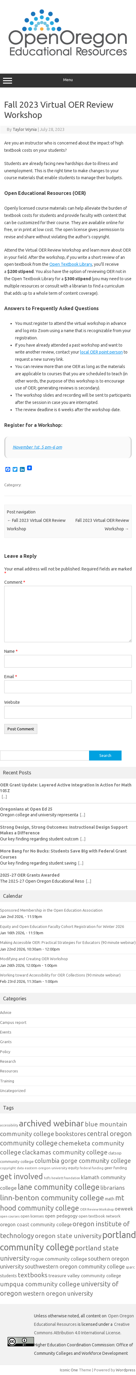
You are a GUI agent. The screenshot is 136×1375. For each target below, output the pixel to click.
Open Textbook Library (70, 264)
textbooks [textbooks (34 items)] (33, 1274)
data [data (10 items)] (20, 1168)
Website (12, 702)
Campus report (13, 1022)
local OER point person (101, 352)
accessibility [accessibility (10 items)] (9, 1125)
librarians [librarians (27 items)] (112, 1187)
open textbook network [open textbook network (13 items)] (100, 1216)
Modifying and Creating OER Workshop (34, 959)
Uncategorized (13, 1090)
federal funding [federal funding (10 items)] (92, 1168)
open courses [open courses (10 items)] (10, 1216)
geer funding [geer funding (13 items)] (115, 1168)
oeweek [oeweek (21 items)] (124, 1208)
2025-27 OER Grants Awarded (30, 875)
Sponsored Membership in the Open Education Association (51, 910)
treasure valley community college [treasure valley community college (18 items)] (84, 1275)
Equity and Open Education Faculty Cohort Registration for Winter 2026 (62, 926)
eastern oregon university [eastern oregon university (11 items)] (46, 1168)
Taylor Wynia (25, 129)
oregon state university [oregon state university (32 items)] (68, 1235)
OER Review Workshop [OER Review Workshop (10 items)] (97, 1209)
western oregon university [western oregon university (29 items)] (58, 1293)
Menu (68, 81)
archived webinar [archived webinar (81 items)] (51, 1123)
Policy (5, 1052)
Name (11, 651)
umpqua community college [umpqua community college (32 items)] (40, 1284)
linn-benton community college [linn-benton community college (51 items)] (52, 1197)
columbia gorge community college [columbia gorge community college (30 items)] (83, 1160)
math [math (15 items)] (109, 1198)
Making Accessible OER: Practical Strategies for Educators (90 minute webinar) (68, 942)
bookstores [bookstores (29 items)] (70, 1134)
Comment (14, 582)
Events (5, 1032)
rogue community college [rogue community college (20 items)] (58, 1259)
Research (8, 1061)
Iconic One (69, 1370)
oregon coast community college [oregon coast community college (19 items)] (36, 1224)
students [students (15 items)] (8, 1275)
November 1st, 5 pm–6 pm (37, 447)
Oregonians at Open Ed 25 (26, 809)
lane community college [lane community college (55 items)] (59, 1187)
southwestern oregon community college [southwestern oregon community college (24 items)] (75, 1266)
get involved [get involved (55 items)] (21, 1176)
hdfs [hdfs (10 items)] (47, 1178)
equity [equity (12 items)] (73, 1168)
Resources (9, 1071)
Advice (5, 1012)
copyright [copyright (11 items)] (8, 1168)
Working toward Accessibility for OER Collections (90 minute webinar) (60, 975)
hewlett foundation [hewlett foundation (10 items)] (65, 1178)
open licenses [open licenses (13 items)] (32, 1216)
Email (10, 676)
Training (7, 1081)
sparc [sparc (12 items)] (130, 1267)
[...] (4, 796)
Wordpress (125, 1370)
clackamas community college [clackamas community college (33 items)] (64, 1152)
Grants (6, 1042)
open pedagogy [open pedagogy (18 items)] (61, 1215)
